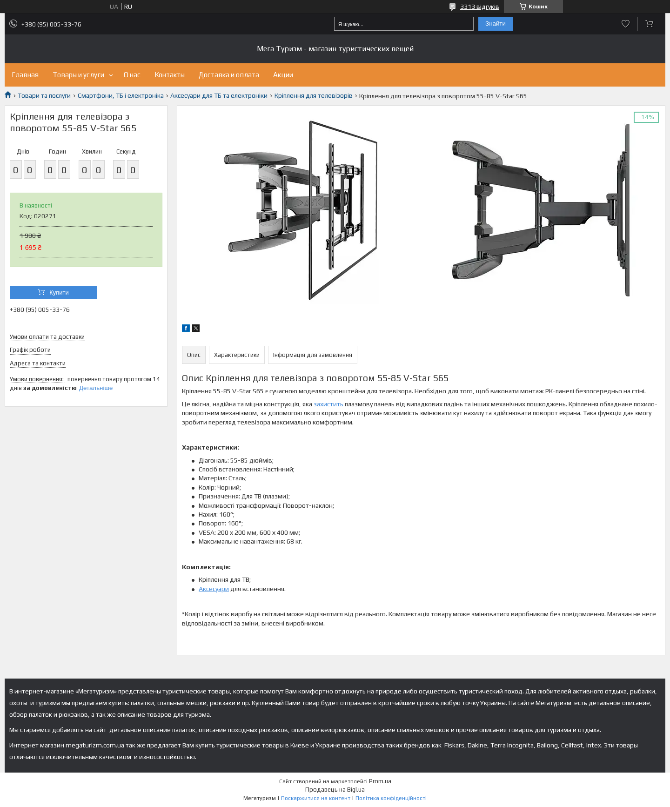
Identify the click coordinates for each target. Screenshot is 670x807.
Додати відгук (625, 24)
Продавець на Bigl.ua (335, 789)
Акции (283, 75)
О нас (132, 75)
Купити (59, 292)
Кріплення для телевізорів (314, 95)
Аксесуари (214, 588)
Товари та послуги (44, 95)
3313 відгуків (479, 6)
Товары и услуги (78, 75)
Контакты (169, 75)
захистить (328, 404)
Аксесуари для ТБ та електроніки (219, 95)
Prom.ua (380, 781)
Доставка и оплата (229, 75)
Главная (25, 75)
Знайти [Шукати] (495, 23)
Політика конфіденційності (391, 798)
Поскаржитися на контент (315, 798)
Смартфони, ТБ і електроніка (121, 95)
